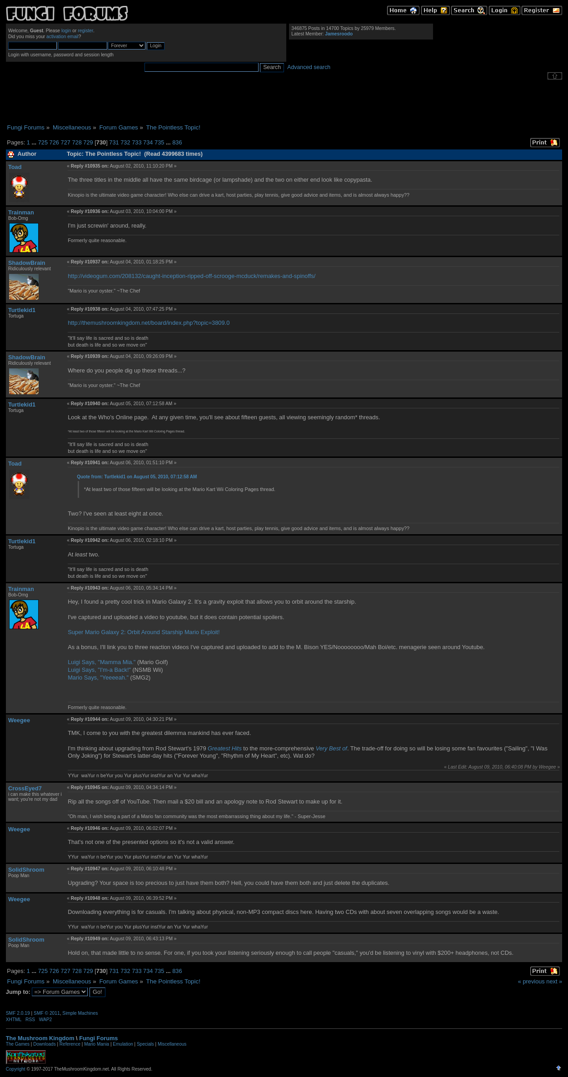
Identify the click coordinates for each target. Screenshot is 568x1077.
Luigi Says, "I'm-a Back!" (99, 669)
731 (114, 142)
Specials (145, 1044)
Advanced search (308, 67)
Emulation (123, 1044)
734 (148, 142)
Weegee (19, 720)
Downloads (44, 1044)
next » (554, 981)
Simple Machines (80, 1013)
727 (65, 142)
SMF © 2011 (47, 1013)
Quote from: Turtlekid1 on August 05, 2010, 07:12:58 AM (137, 476)
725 (43, 142)
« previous (531, 981)
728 (76, 142)
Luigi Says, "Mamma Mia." (101, 662)
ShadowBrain (26, 262)
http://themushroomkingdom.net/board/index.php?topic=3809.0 (148, 322)
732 (125, 142)
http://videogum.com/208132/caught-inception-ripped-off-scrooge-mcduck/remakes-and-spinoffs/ (191, 276)
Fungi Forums (98, 1038)
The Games (18, 1044)
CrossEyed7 (25, 788)
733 (136, 142)
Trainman (21, 212)
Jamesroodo (339, 33)
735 (159, 142)
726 (54, 142)
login (66, 30)
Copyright (15, 1069)
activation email (62, 36)
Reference (70, 1044)
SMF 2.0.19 (18, 1013)
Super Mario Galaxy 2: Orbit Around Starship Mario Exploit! (143, 632)
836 (177, 142)
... (34, 142)
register (85, 30)
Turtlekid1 (21, 310)
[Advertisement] (284, 101)
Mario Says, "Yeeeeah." (98, 677)
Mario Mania (96, 1044)
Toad (15, 167)
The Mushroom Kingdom (40, 1038)
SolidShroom (26, 869)
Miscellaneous (172, 1044)
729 (88, 142)
